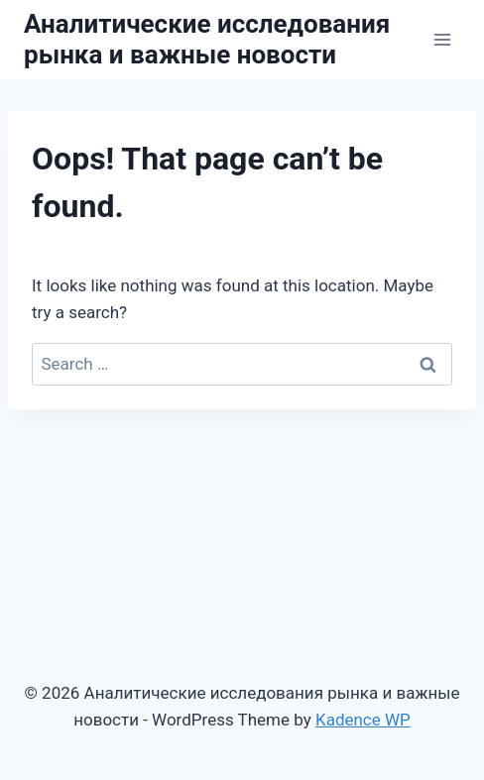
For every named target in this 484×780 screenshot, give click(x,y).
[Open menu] (442, 39)
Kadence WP (363, 719)
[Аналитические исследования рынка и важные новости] (224, 39)
